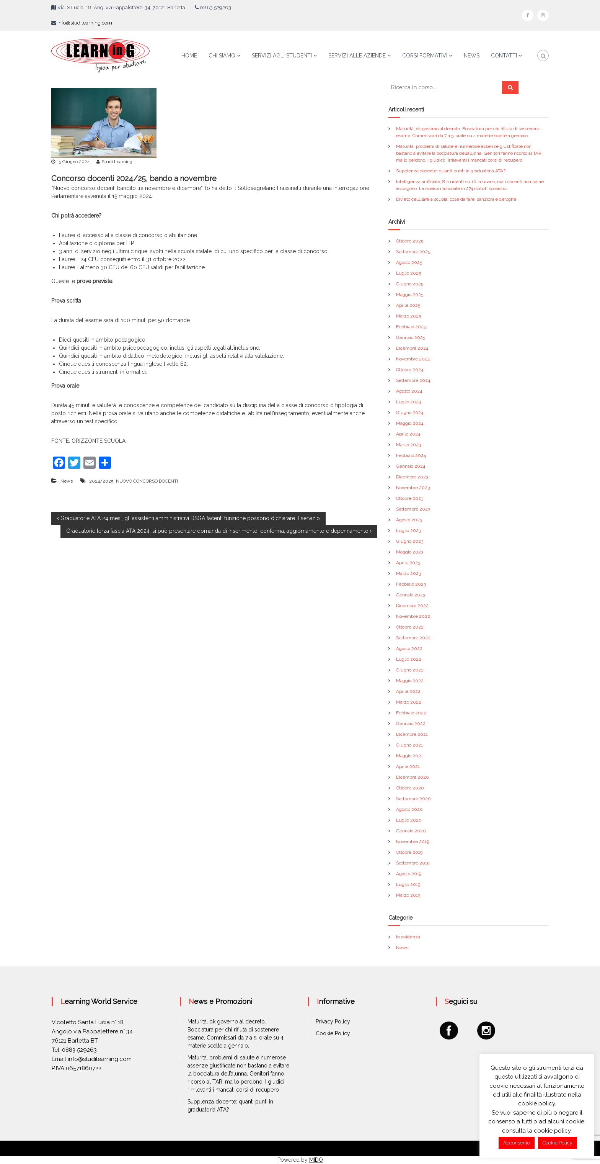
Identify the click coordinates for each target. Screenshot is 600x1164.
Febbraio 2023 (411, 584)
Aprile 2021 (408, 766)
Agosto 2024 (409, 391)
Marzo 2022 (408, 702)
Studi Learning (117, 161)
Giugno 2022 (410, 670)
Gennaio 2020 (411, 830)
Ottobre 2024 (409, 369)
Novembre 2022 (413, 616)
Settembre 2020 (413, 798)
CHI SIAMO (222, 55)
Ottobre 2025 (409, 241)
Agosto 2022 (409, 648)
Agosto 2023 (409, 519)
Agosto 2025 (409, 262)
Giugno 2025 (409, 283)
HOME (189, 55)
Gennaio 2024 (410, 466)
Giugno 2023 (409, 541)
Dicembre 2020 (412, 777)
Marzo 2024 (408, 444)
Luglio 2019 (408, 884)
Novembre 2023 (413, 487)
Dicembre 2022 (412, 605)
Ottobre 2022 (410, 627)
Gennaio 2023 (410, 595)
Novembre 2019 (412, 841)
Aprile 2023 (408, 562)
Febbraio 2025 (411, 326)
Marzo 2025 (408, 316)
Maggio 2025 (409, 294)
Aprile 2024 (408, 434)
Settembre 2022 (413, 637)
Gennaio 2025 (410, 337)
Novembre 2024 (413, 359)
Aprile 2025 (408, 305)
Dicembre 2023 (412, 477)
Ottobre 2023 (409, 498)
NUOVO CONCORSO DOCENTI (147, 481)
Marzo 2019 (408, 895)
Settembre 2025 (413, 251)
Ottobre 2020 (410, 788)
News (66, 481)
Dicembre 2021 (412, 734)
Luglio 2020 (409, 820)
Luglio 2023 (408, 530)
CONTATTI (504, 55)
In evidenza (408, 937)
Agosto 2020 (409, 809)
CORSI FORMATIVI (424, 55)
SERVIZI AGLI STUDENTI (282, 55)
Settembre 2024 (413, 380)
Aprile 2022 (408, 691)
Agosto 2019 (408, 873)
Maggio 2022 (410, 680)
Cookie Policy (333, 1033)
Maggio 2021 (409, 755)
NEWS (471, 55)
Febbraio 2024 (411, 455)
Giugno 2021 (409, 745)
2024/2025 (101, 481)
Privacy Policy (333, 1021)
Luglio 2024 (408, 401)
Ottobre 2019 (409, 852)
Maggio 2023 (409, 552)
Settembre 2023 (413, 509)
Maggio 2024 (409, 423)
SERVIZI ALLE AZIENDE (357, 55)
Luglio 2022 (408, 659)
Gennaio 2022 (411, 723)
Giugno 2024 (409, 412)
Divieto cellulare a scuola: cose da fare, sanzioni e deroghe (456, 199)
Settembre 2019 (412, 863)
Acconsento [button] (516, 1143)
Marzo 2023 (408, 573)
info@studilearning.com (84, 23)
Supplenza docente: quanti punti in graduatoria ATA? (450, 171)
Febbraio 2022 (411, 712)
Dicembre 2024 (412, 348)
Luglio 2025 (408, 273)
